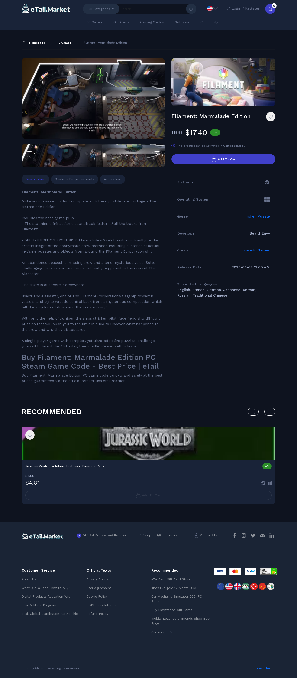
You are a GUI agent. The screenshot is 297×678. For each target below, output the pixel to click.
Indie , (251, 216)
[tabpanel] (93, 286)
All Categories (99, 9)
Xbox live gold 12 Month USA (173, 588)
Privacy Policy (97, 579)
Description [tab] (35, 179)
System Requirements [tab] (74, 179)
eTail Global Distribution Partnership (50, 613)
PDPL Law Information (105, 605)
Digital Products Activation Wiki (46, 596)
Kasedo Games (256, 250)
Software (182, 22)
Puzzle (264, 216)
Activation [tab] (112, 179)
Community (209, 22)
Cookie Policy (97, 596)
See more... (162, 632)
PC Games (94, 22)
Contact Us (209, 535)
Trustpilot (263, 668)
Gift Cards (121, 22)
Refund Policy (97, 613)
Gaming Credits (152, 22)
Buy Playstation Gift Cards (171, 610)
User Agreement (99, 588)
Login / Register (243, 8)
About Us (29, 579)
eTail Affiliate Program (39, 605)
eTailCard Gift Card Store (170, 579)
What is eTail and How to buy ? (46, 588)
